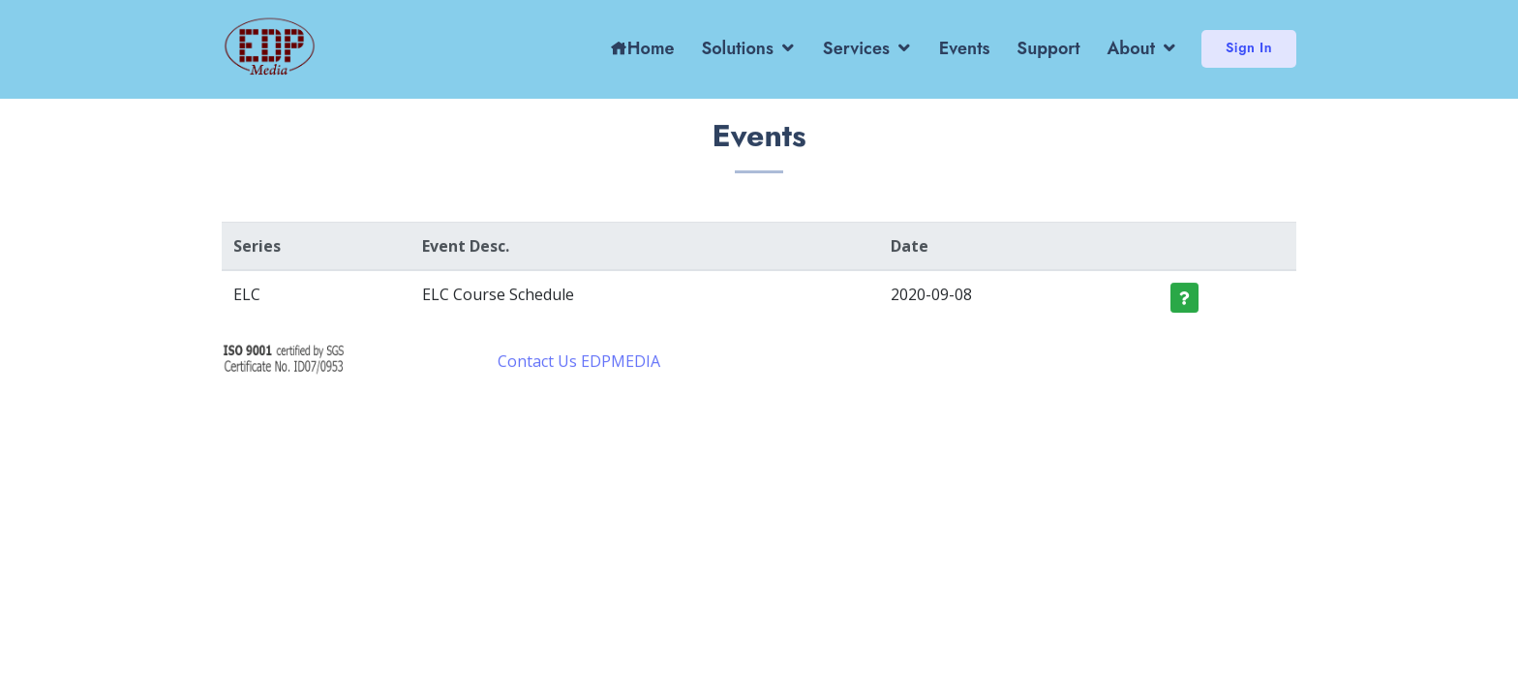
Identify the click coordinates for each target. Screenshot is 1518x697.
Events (964, 48)
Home (642, 48)
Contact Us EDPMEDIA (579, 364)
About (1131, 48)
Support (1048, 48)
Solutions (737, 48)
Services (856, 48)
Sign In (1249, 47)
